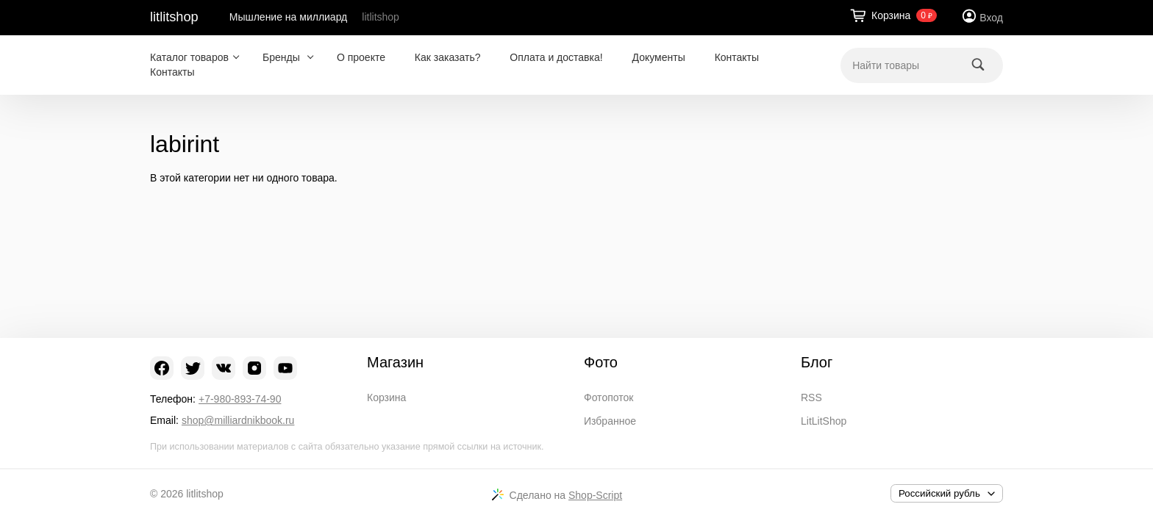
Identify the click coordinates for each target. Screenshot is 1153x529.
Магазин (395, 362)
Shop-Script (595, 495)
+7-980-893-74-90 (240, 399)
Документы (658, 57)
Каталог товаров (189, 57)
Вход (991, 18)
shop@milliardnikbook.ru (238, 420)
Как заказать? (448, 57)
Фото (601, 362)
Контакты (737, 57)
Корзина (386, 397)
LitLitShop (823, 421)
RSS (811, 397)
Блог (816, 362)
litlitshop (174, 17)
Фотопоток (608, 397)
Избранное (610, 421)
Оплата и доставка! (556, 57)
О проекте (361, 57)
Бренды (283, 57)
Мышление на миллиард (288, 17)
